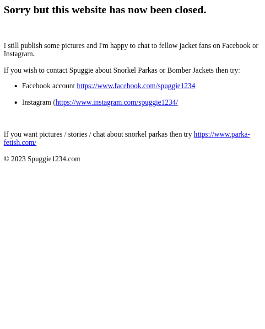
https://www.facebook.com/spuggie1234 (136, 86)
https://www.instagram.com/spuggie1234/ (116, 102)
